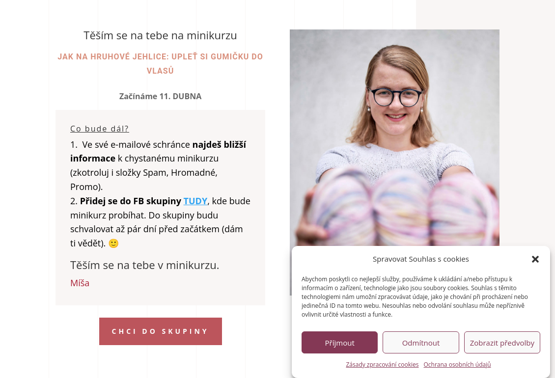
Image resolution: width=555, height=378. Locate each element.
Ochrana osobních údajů (457, 366)
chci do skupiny (160, 331)
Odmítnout (421, 345)
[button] (535, 261)
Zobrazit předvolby (502, 345)
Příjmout (340, 345)
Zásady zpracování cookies (382, 366)
